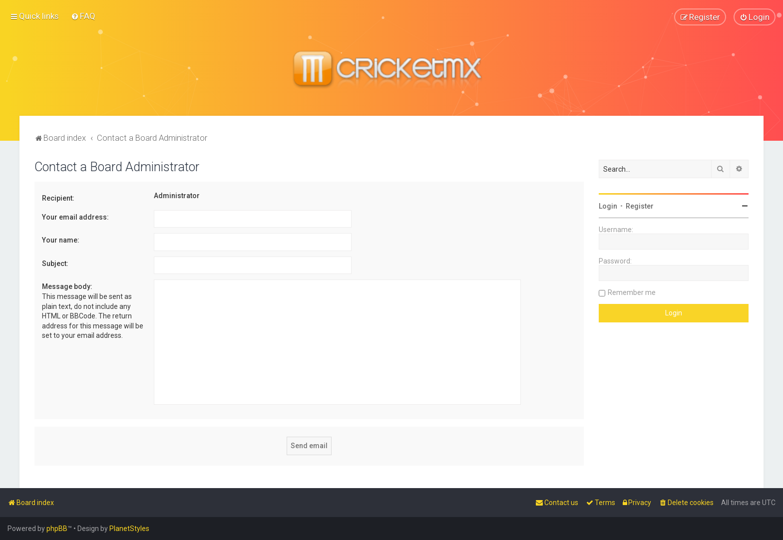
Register (640, 206)
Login (608, 206)
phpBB (56, 529)
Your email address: (75, 217)
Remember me (632, 292)
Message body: (67, 286)
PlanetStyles (129, 529)
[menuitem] (83, 15)
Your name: (60, 240)
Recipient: (58, 198)
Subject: (55, 263)
